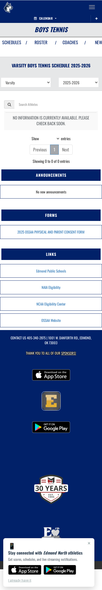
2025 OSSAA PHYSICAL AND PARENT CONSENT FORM (51, 232)
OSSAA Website (51, 320)
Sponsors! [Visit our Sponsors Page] (68, 353)
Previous (40, 149)
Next (65, 149)
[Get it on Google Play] (60, 570)
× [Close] (89, 543)
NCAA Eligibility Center (51, 304)
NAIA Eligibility (51, 287)
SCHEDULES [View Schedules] (11, 42)
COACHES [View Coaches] (70, 42)
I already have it (19, 580)
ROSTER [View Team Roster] (41, 42)
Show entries (51, 138)
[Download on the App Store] (24, 570)
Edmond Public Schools (51, 271)
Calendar (45, 18)
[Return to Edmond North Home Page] (8, 7)
